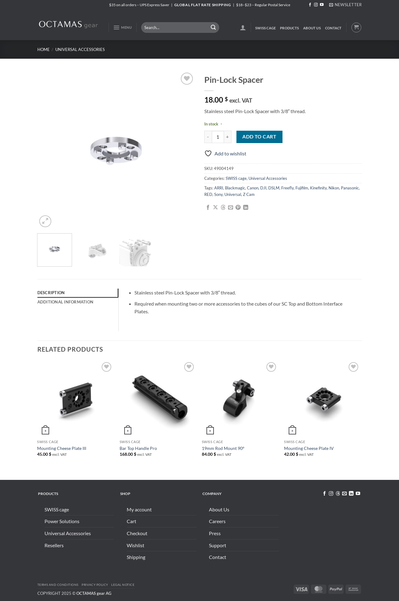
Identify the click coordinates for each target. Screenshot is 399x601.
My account (139, 509)
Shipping (136, 557)
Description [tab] (51, 292)
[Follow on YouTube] (322, 5)
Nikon (334, 187)
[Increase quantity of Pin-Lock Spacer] (227, 137)
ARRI (218, 187)
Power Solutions (62, 521)
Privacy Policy (95, 584)
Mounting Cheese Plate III (61, 448)
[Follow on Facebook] (310, 5)
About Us (312, 28)
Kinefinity (318, 187)
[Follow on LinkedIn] (351, 493)
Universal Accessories (80, 49)
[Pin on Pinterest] (238, 207)
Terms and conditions (58, 584)
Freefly (287, 187)
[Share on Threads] (223, 207)
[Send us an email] (344, 493)
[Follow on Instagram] (316, 5)
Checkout (137, 533)
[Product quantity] (218, 137)
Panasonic (350, 187)
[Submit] (213, 27)
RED (208, 194)
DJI (263, 187)
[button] (345, 4)
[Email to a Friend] (230, 207)
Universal (232, 194)
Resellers (54, 545)
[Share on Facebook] (208, 207)
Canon (252, 187)
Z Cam (249, 194)
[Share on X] (215, 207)
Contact (333, 28)
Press (215, 533)
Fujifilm (301, 187)
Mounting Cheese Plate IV (309, 448)
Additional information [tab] (65, 301)
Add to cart (259, 136)
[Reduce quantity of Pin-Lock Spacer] (208, 137)
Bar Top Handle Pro (138, 448)
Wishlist (135, 545)
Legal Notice (122, 584)
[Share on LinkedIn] (245, 207)
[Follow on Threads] (337, 493)
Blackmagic (235, 187)
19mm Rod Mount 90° (223, 448)
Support (217, 545)
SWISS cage (265, 28)
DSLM (273, 187)
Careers (217, 521)
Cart (131, 521)
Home (43, 49)
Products (289, 28)
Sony (218, 194)
